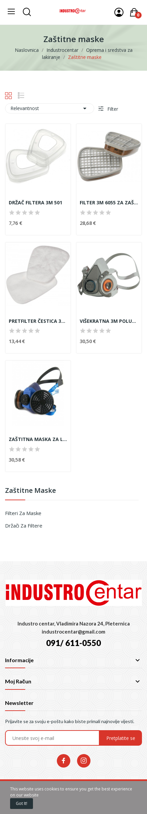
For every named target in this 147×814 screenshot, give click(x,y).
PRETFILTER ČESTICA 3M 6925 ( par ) (38, 321)
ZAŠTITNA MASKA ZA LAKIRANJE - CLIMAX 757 (38, 439)
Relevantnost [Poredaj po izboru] (49, 108)
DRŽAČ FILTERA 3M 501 (35, 202)
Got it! (21, 803)
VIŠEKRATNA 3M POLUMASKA (109, 321)
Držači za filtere (23, 525)
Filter (112, 109)
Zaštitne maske (30, 491)
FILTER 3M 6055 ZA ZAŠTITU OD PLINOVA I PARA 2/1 (109, 202)
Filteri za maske (23, 513)
